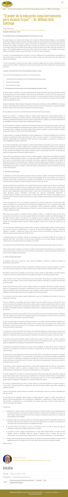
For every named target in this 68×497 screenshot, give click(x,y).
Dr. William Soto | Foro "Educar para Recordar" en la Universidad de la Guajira (24, 30)
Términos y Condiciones (51, 492)
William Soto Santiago (16, 482)
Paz (45, 480)
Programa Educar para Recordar (22, 477)
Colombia (38, 480)
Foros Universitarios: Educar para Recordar (22, 480)
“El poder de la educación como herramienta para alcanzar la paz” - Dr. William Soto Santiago (32, 20)
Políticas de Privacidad (35, 494)
